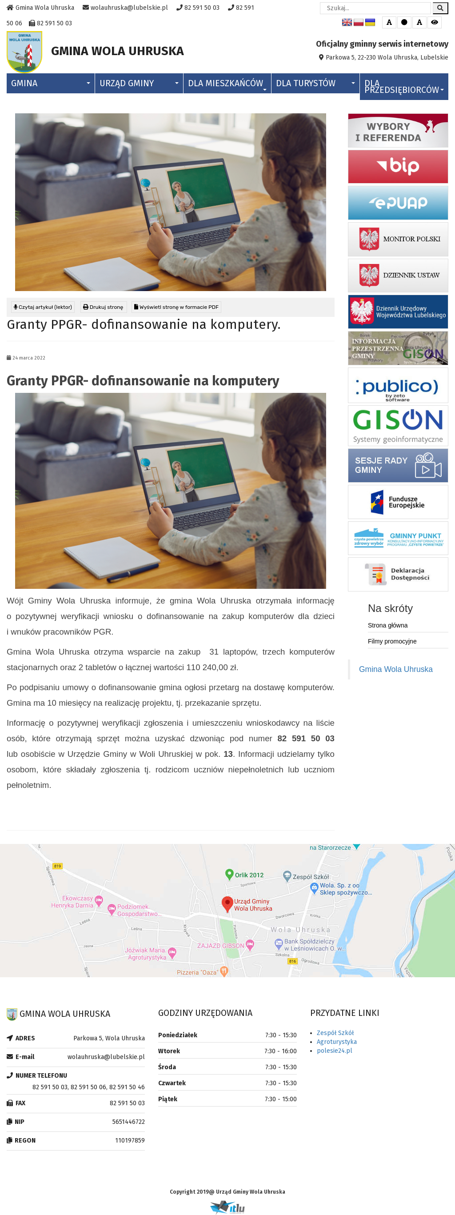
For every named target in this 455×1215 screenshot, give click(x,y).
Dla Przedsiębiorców (404, 86)
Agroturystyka (337, 1042)
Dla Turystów (315, 83)
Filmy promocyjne (392, 641)
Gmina (50, 83)
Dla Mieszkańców (227, 84)
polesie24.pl (334, 1051)
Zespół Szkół (335, 1033)
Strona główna (388, 625)
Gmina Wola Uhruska (396, 669)
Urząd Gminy (139, 83)
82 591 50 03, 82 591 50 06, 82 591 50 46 (88, 1087)
